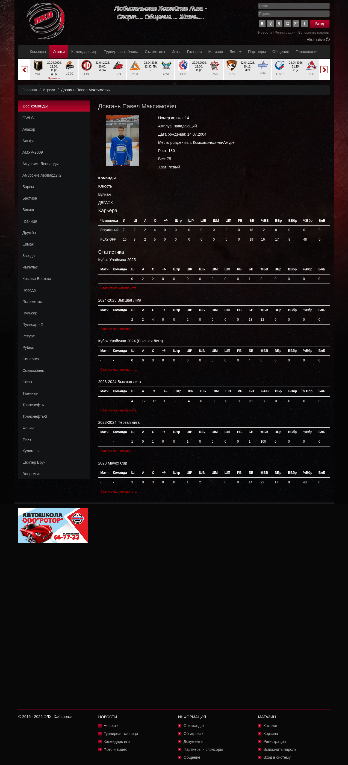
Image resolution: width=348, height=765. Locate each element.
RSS (215, 73)
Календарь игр (84, 51)
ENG (263, 72)
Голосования (307, 51)
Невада (29, 290)
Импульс (30, 267)
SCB (183, 73)
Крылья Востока (36, 278)
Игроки (58, 51)
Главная (29, 90)
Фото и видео (116, 749)
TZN (118, 73)
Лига (235, 51)
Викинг (28, 210)
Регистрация (285, 32)
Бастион (29, 198)
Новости (265, 32)
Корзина (271, 733)
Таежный (30, 393)
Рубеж (28, 347)
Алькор (28, 129)
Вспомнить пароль (313, 32)
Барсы (28, 187)
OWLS (28, 118)
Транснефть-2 (34, 416)
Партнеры (257, 51)
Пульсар (29, 313)
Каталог (271, 725)
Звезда (28, 255)
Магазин (215, 51)
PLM (135, 73)
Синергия (30, 359)
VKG (38, 73)
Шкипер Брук (33, 462)
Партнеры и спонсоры (203, 749)
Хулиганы (30, 451)
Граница (29, 221)
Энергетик (31, 474)
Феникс (28, 428)
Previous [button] (24, 69)
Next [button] (324, 69)
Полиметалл (33, 301)
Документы (193, 741)
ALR (311, 73)
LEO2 (69, 73)
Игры (176, 51)
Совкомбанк (33, 370)
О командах (194, 725)
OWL (166, 73)
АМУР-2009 (32, 152)
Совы (27, 382)
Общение (280, 51)
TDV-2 (280, 73)
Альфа (28, 141)
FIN (86, 73)
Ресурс (28, 336)
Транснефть (33, 405)
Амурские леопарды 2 (41, 175)
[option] (54, 71)
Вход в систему (277, 757)
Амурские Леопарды (40, 164)
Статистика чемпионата (119, 288)
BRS (232, 73)
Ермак (28, 244)
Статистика (155, 51)
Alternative (318, 39)
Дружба (29, 232)
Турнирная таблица (121, 51)
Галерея (194, 51)
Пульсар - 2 (32, 324)
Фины (27, 439)
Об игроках (194, 733)
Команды (38, 51)
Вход (319, 24)
